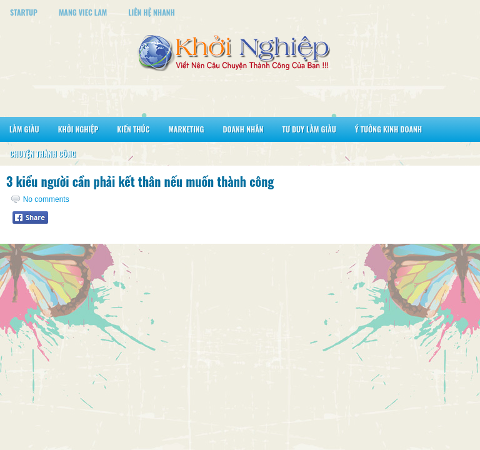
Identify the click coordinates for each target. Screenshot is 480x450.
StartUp (24, 12)
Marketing (186, 129)
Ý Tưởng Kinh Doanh (388, 129)
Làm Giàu (24, 129)
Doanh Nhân (243, 129)
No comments (46, 199)
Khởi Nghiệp (78, 129)
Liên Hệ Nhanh (151, 12)
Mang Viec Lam (83, 12)
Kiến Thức (133, 129)
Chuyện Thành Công (42, 153)
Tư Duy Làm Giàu (309, 129)
